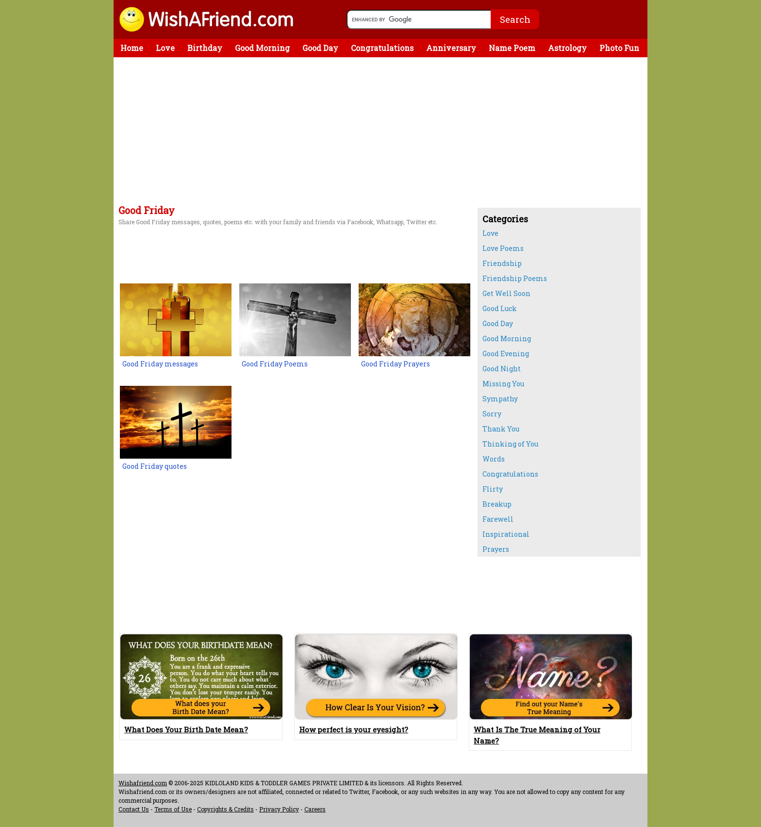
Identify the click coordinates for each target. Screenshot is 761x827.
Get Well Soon (506, 293)
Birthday (204, 48)
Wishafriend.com (142, 783)
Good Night (501, 368)
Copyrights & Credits (225, 809)
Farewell (497, 519)
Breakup (497, 504)
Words (493, 458)
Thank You (500, 428)
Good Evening (505, 353)
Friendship (502, 263)
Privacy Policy (279, 809)
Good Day (320, 48)
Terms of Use (173, 809)
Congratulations (382, 48)
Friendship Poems (514, 278)
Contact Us (133, 809)
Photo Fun (619, 48)
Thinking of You (510, 443)
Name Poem (512, 48)
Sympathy (500, 398)
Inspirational (505, 534)
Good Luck (499, 308)
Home (131, 48)
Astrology (567, 48)
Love (165, 48)
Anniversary (451, 48)
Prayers (495, 549)
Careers (315, 809)
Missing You (503, 383)
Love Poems (503, 248)
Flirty (492, 489)
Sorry (491, 413)
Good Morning (262, 48)
